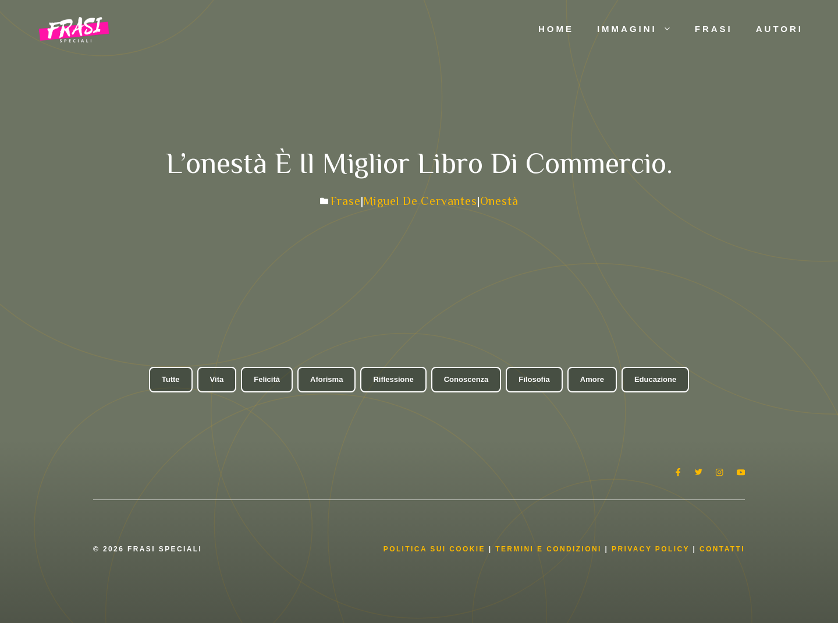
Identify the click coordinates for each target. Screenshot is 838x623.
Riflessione (393, 379)
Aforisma (326, 379)
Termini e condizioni (548, 549)
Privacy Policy (652, 549)
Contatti (722, 549)
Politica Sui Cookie (434, 549)
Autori (779, 29)
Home (556, 29)
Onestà (499, 200)
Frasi (714, 29)
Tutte (171, 379)
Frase (346, 200)
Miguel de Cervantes (420, 200)
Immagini (640, 29)
